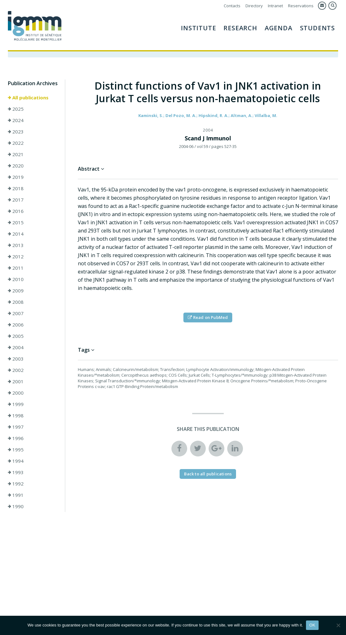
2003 (16, 359)
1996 (16, 438)
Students (317, 28)
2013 (16, 245)
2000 (16, 393)
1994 (16, 461)
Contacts (232, 6)
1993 (16, 472)
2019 (16, 177)
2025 (16, 109)
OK (312, 625)
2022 (16, 143)
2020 (16, 165)
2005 (16, 336)
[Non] (338, 625)
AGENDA (278, 28)
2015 (16, 222)
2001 (16, 381)
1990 (16, 506)
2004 (16, 347)
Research (240, 28)
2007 (16, 313)
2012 (16, 256)
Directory (254, 6)
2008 (16, 302)
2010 (16, 279)
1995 (16, 449)
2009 (16, 290)
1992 (16, 483)
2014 (16, 234)
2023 (16, 131)
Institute (198, 28)
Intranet (275, 6)
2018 (16, 188)
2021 (16, 154)
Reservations (301, 6)
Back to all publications (208, 474)
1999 (16, 404)
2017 (16, 200)
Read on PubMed (208, 317)
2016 (16, 211)
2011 (16, 268)
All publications (28, 97)
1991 (16, 495)
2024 (16, 120)
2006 (16, 324)
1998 (16, 415)
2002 (16, 370)
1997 (16, 427)
